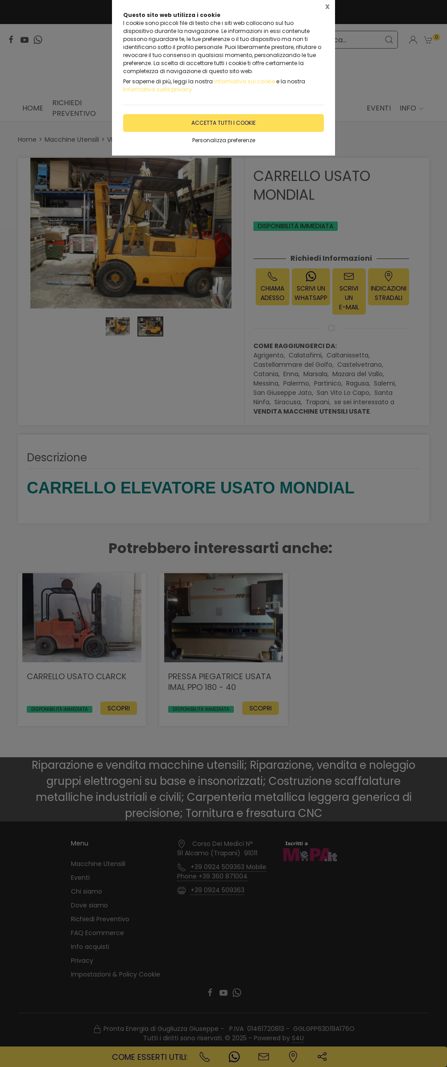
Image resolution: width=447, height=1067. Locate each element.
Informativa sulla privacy (157, 89)
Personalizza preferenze (223, 140)
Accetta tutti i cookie (223, 123)
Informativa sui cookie (244, 81)
